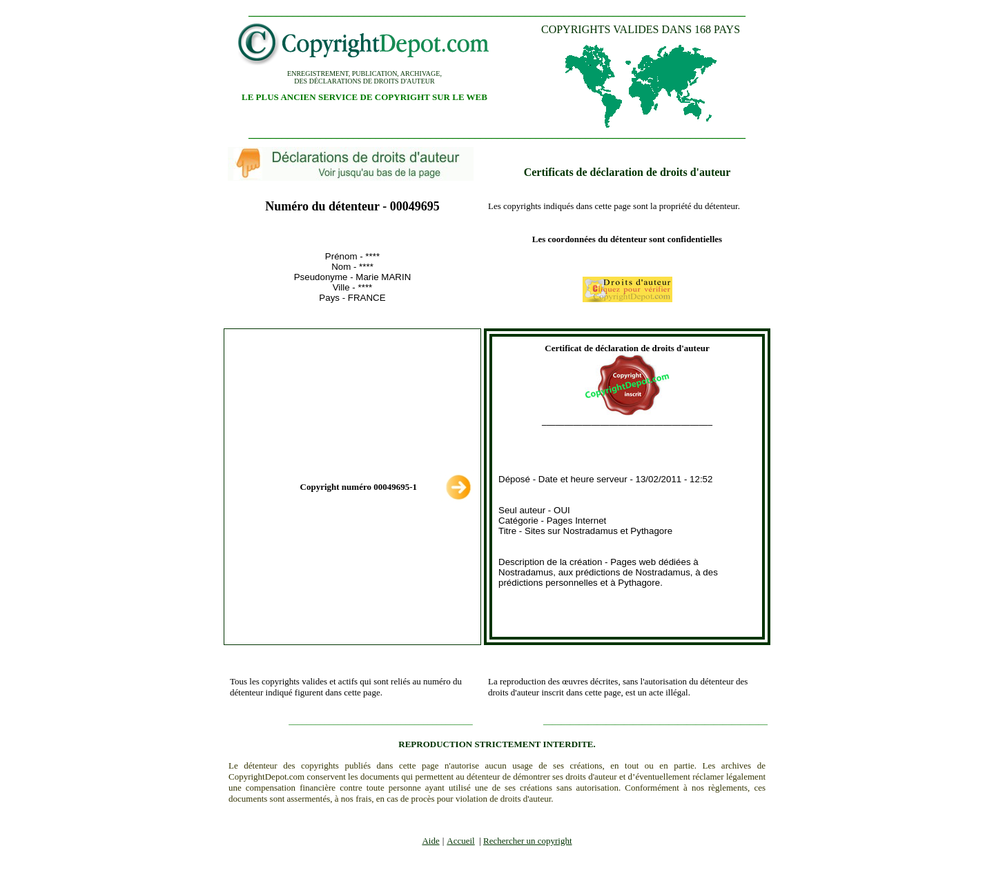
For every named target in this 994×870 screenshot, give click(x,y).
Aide (430, 841)
